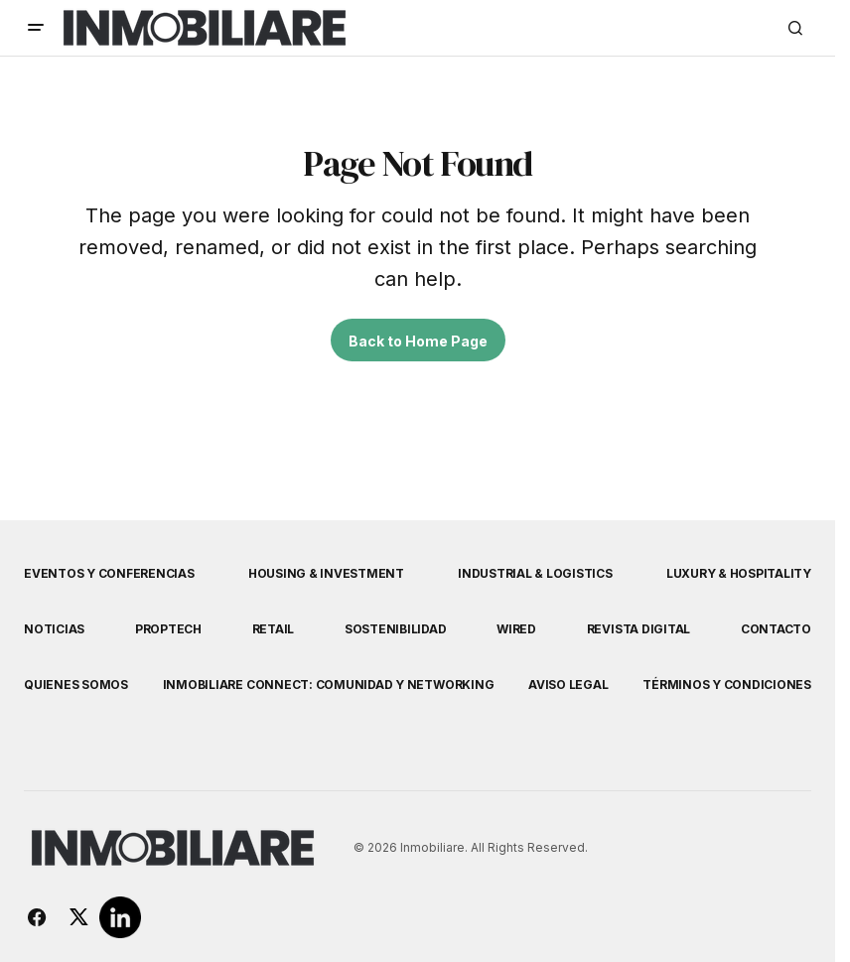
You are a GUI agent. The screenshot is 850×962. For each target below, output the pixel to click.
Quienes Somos (76, 684)
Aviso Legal (568, 684)
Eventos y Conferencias (109, 573)
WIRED (516, 628)
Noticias (54, 628)
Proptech (168, 628)
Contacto (776, 628)
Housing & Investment (326, 573)
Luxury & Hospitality (738, 573)
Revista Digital (638, 628)
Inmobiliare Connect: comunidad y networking (329, 684)
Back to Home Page (418, 341)
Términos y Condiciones (726, 684)
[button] (36, 28)
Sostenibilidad (396, 628)
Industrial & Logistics (535, 573)
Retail (273, 628)
